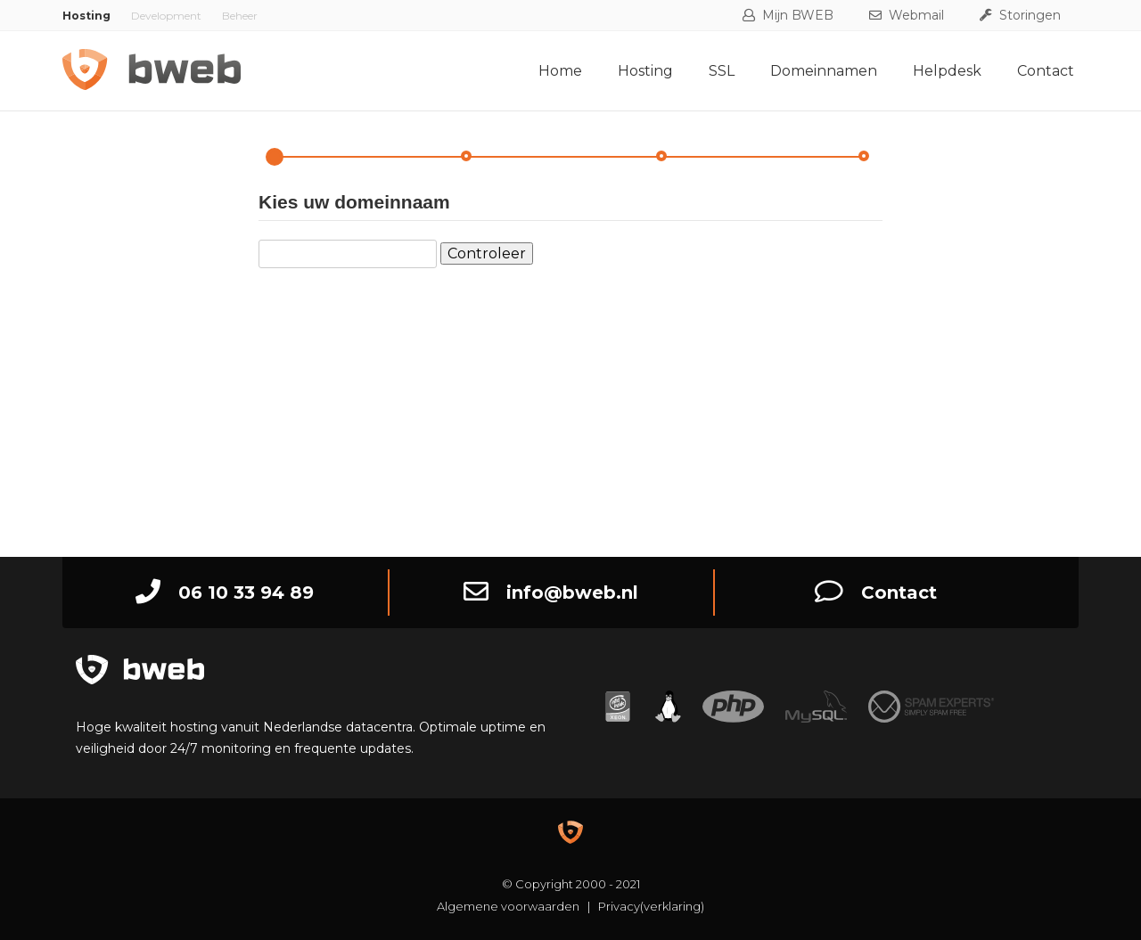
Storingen (1020, 15)
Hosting (645, 70)
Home (560, 70)
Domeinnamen (823, 70)
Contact (1045, 70)
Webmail (906, 15)
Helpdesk (947, 70)
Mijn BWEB (788, 15)
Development (166, 15)
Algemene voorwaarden (508, 906)
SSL (722, 70)
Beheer (240, 15)
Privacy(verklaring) (651, 906)
